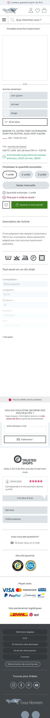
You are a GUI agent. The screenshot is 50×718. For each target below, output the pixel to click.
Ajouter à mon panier (29, 204)
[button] (6, 205)
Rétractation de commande (23, 664)
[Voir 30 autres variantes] (25, 122)
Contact (25, 657)
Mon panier (44, 10)
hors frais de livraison (17, 146)
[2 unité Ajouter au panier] (26, 174)
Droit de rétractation (25, 650)
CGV (25, 638)
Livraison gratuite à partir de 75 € (25, 2)
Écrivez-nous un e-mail (25, 542)
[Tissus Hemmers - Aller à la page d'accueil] (24, 702)
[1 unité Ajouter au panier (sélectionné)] (10, 174)
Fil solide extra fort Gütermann (23, 29)
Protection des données (25, 644)
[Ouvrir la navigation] (4, 20)
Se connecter (30, 10)
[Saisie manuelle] (26, 185)
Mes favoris (37, 10)
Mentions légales (25, 632)
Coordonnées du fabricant (13, 332)
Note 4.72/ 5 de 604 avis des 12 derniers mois (25, 471)
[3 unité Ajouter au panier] (42, 174)
